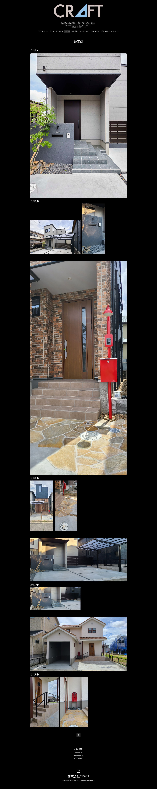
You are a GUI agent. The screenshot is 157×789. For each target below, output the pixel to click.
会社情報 (75, 31)
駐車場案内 (105, 31)
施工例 (67, 31)
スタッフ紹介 (84, 31)
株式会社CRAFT (78, 776)
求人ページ (115, 31)
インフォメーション (56, 31)
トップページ (43, 31)
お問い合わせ (95, 31)
